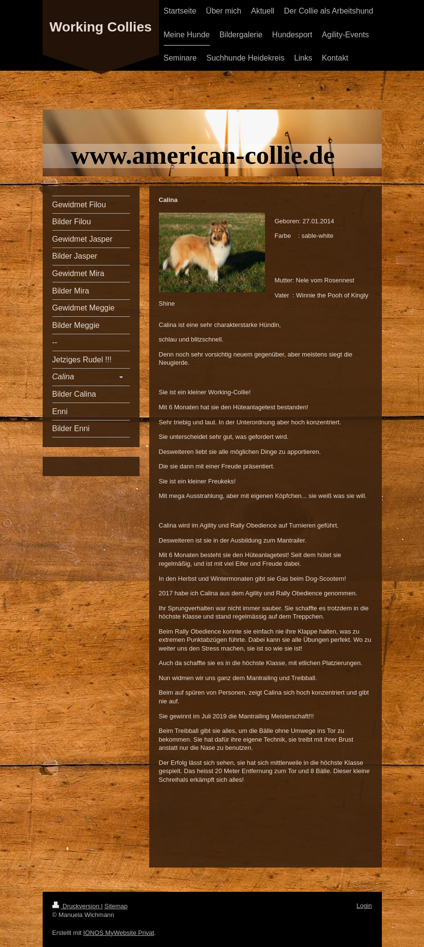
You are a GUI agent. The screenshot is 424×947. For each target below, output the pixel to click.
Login (364, 905)
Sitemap (116, 906)
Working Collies (100, 26)
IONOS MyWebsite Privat (118, 932)
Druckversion (76, 906)
